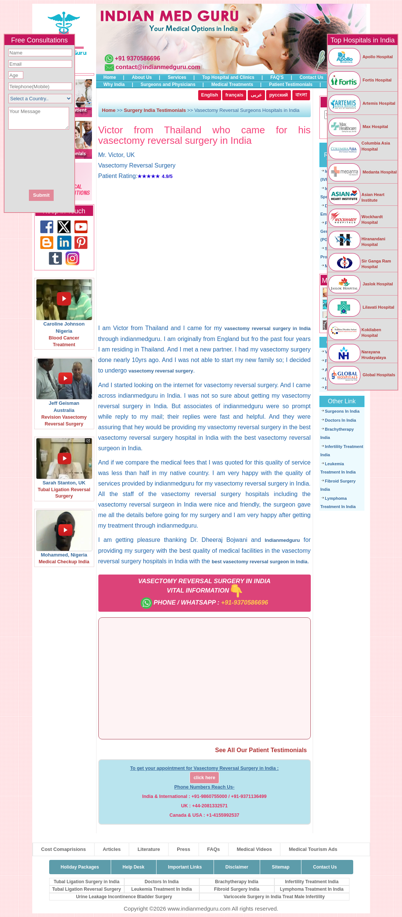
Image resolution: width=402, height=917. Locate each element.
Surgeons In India (342, 411)
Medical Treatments (232, 84)
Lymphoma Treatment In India (312, 889)
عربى (256, 95)
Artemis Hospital (361, 103)
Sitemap (280, 867)
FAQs (213, 849)
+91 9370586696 (137, 58)
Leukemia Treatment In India (161, 889)
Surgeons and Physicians (168, 84)
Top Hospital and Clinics (228, 77)
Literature (148, 849)
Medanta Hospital (362, 172)
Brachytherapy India (236, 881)
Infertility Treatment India (312, 881)
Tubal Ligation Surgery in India (86, 881)
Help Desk (134, 867)
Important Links (185, 867)
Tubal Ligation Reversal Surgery (86, 889)
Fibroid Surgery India (236, 889)
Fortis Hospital (359, 80)
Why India (114, 84)
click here (204, 777)
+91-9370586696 (244, 602)
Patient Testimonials (291, 84)
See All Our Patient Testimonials (261, 750)
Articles (112, 849)
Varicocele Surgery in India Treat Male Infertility (274, 896)
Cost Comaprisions (63, 849)
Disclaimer (237, 867)
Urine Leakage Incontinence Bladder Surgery (124, 896)
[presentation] (80, 159)
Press (183, 849)
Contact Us (311, 77)
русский (278, 95)
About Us (142, 77)
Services (177, 77)
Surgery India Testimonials (155, 110)
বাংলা (301, 95)
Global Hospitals (361, 375)
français (234, 95)
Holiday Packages (80, 867)
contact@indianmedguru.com (158, 67)
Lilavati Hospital (361, 307)
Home (110, 77)
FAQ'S (277, 77)
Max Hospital (358, 126)
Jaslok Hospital (360, 284)
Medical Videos (254, 849)
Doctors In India (340, 420)
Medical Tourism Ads (313, 849)
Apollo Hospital (360, 56)
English (209, 95)
